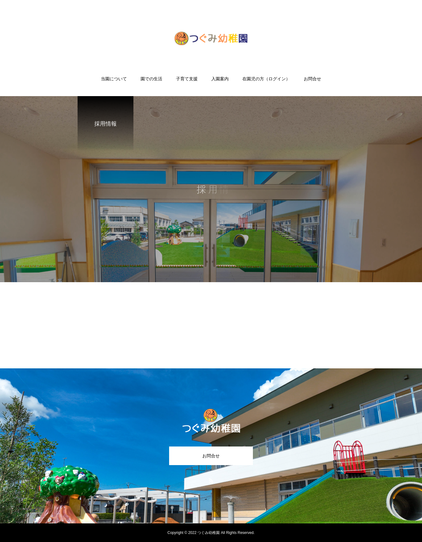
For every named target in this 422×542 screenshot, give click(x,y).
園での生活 (151, 78)
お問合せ (312, 78)
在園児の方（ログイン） (266, 78)
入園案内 (220, 78)
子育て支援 (187, 78)
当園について (114, 78)
